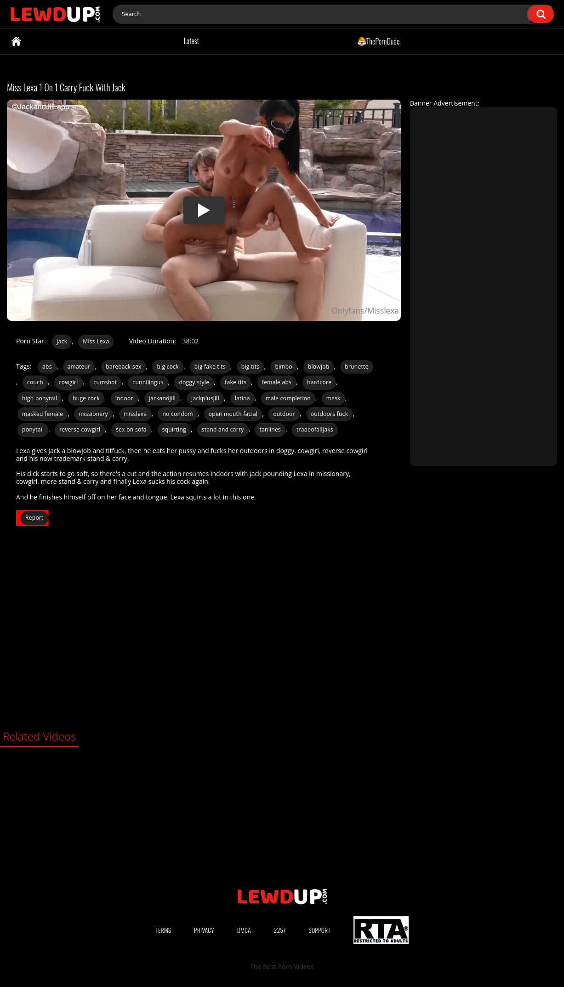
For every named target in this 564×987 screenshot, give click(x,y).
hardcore (319, 382)
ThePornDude (378, 40)
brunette (356, 366)
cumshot (105, 382)
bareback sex (123, 366)
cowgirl (68, 382)
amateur (79, 366)
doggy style (194, 382)
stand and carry (223, 429)
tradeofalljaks (314, 429)
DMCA (244, 930)
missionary (93, 414)
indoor (124, 398)
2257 (280, 930)
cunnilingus (147, 382)
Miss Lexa (96, 341)
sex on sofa (131, 429)
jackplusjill (205, 398)
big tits (250, 366)
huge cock (86, 398)
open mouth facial (233, 414)
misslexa (135, 414)
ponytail (33, 429)
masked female (42, 414)
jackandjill (162, 398)
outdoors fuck (329, 414)
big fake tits (210, 366)
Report (34, 518)
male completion (288, 398)
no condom (177, 414)
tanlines (270, 429)
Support (319, 930)
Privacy (204, 930)
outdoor (284, 414)
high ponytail (39, 398)
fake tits (235, 382)
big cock (167, 366)
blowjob (319, 366)
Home (16, 41)
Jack (62, 341)
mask (333, 398)
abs (47, 366)
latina (242, 398)
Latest (191, 40)
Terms (163, 930)
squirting (174, 429)
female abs (276, 382)
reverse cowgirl (79, 429)
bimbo (283, 366)
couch (35, 382)
